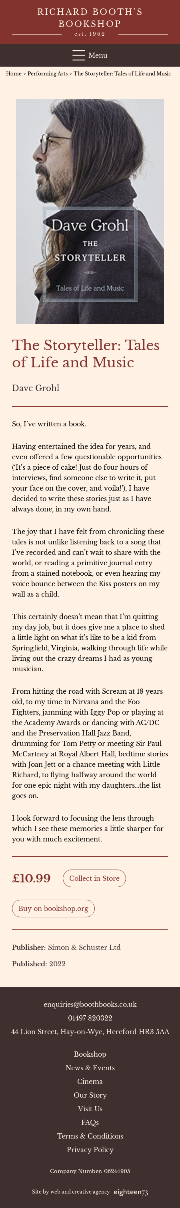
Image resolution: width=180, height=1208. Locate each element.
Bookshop (90, 1054)
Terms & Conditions (90, 1136)
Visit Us (90, 1109)
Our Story (90, 1095)
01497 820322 (90, 1018)
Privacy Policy (90, 1150)
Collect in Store (94, 878)
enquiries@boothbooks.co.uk (90, 1004)
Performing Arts (48, 74)
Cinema (90, 1082)
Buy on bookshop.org (53, 908)
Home (14, 74)
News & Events (90, 1068)
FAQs (90, 1122)
